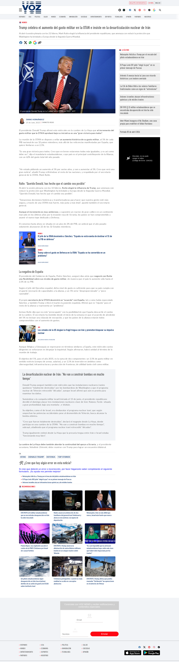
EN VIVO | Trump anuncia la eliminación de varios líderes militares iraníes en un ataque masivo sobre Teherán (67, 549)
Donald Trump (36, 457)
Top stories (64, 457)
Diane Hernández (35, 119)
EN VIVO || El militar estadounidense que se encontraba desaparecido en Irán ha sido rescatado (35, 515)
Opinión (128, 17)
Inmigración (73, 17)
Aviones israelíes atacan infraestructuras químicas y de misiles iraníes (47, 482)
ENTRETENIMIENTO (96, 17)
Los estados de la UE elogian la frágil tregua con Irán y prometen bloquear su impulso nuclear (76, 332)
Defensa (51, 457)
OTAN (23, 457)
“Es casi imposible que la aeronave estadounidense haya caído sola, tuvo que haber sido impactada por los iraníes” (100, 549)
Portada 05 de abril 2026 (130, 132)
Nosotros (147, 17)
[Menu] (20, 10)
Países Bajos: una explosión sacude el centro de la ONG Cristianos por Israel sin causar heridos (34, 548)
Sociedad (84, 17)
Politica (37, 17)
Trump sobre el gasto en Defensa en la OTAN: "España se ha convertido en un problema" (71, 254)
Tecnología (118, 17)
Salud (46, 17)
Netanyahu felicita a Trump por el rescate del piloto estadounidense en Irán (49, 476)
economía (62, 17)
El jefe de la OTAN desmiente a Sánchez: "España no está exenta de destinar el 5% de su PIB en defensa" (75, 238)
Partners (138, 17)
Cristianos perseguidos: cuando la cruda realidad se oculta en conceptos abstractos (68, 581)
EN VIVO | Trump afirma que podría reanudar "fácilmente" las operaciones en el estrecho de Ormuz (100, 581)
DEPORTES (108, 17)
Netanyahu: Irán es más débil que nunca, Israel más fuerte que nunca (99, 514)
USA (30, 17)
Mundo (53, 17)
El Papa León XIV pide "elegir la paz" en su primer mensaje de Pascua (46, 479)
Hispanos (22, 17)
